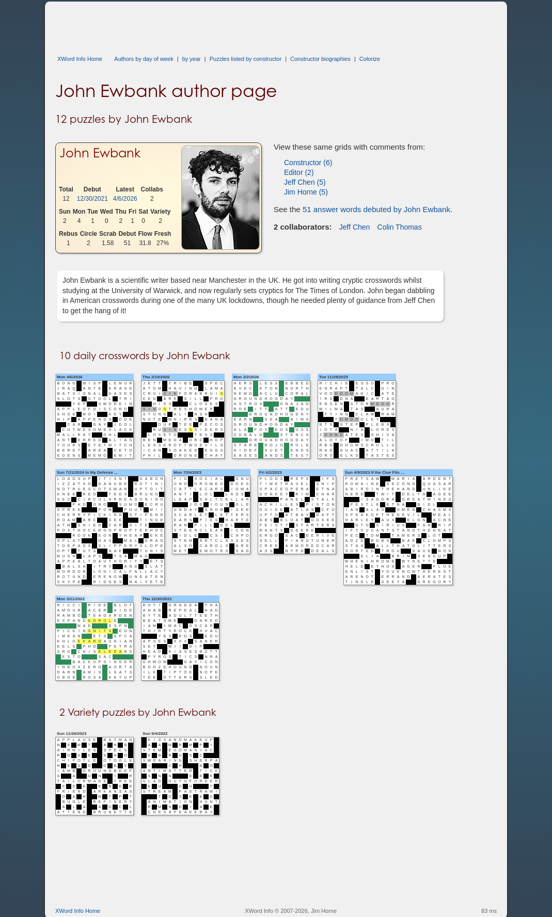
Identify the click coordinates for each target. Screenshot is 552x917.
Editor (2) (299, 172)
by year (191, 59)
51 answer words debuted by (376, 209)
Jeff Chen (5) (305, 182)
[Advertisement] (243, 25)
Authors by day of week (143, 59)
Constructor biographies (320, 59)
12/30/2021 (92, 198)
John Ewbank (99, 153)
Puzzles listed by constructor (245, 59)
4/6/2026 (125, 198)
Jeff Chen (354, 227)
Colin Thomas (399, 227)
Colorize (369, 59)
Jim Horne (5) (306, 192)
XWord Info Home (79, 59)
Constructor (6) (308, 162)
